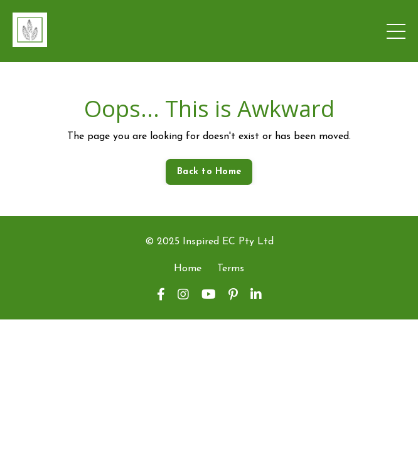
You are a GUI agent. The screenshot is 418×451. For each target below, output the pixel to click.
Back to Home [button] (209, 172)
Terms (230, 269)
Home (187, 269)
